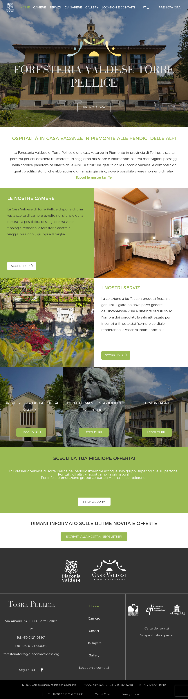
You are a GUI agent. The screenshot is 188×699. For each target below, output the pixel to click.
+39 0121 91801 (34, 637)
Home (25, 7)
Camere (39, 7)
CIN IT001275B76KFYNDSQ (65, 694)
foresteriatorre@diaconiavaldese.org (31, 654)
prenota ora (169, 7)
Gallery (91, 7)
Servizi (55, 7)
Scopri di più (22, 266)
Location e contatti (118, 7)
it (146, 7)
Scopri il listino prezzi (156, 635)
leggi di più (31, 432)
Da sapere (73, 7)
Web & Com (102, 694)
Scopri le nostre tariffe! (94, 177)
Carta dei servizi (156, 628)
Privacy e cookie (131, 694)
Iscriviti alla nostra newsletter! (94, 536)
